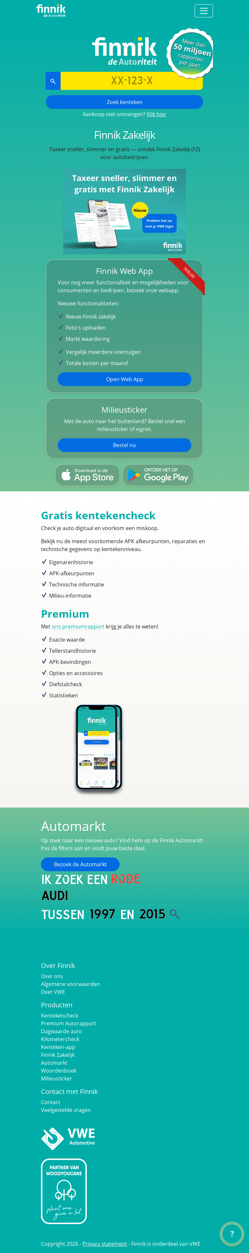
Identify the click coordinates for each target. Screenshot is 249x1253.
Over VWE (53, 992)
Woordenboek (58, 1070)
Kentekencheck (59, 1015)
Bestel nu (124, 445)
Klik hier (156, 114)
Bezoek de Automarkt (80, 864)
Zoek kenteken (125, 102)
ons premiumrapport (78, 626)
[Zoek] (175, 914)
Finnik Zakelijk (58, 1054)
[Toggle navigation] (204, 10)
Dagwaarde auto (61, 1031)
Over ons (52, 976)
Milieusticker (56, 1078)
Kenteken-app (58, 1047)
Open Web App (124, 379)
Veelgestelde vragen (66, 1110)
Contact (50, 1102)
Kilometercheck (60, 1039)
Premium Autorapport (68, 1023)
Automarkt (54, 1062)
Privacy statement (105, 1243)
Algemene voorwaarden (70, 984)
